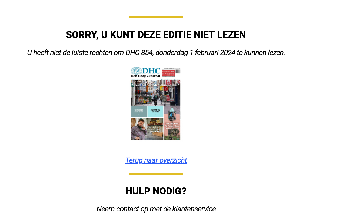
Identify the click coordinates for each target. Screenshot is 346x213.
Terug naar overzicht (156, 160)
